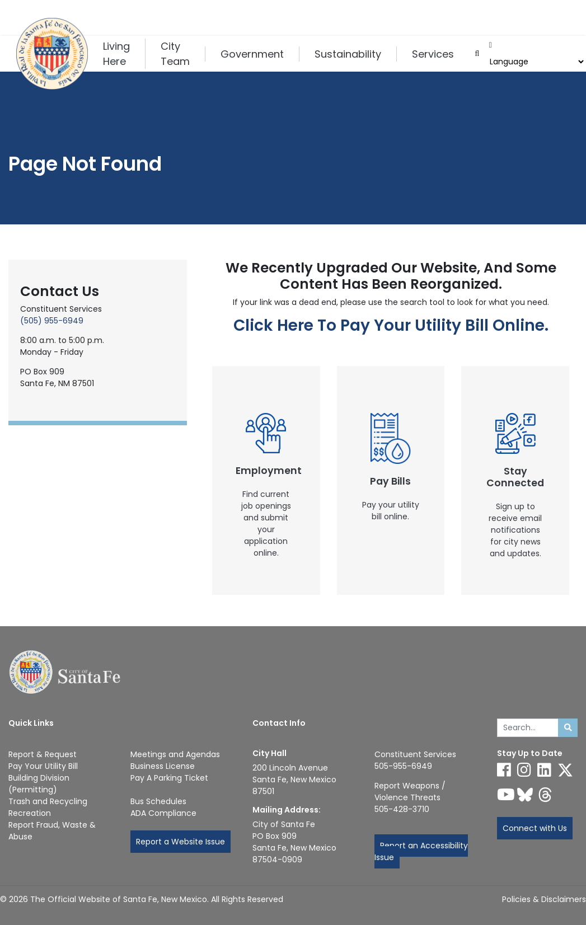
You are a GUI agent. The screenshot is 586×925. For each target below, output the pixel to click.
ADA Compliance (163, 813)
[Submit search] (568, 728)
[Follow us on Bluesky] (525, 794)
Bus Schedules (158, 801)
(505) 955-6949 (51, 320)
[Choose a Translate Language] (535, 62)
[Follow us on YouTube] (506, 794)
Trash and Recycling (47, 801)
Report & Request (42, 754)
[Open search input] (477, 54)
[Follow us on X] (565, 770)
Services (433, 54)
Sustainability (348, 54)
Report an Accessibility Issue (421, 851)
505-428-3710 (401, 809)
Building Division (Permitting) (38, 783)
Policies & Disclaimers (544, 899)
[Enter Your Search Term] (528, 728)
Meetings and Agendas (175, 754)
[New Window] (266, 480)
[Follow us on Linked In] (544, 770)
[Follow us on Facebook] (504, 770)
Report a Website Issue (180, 841)
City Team (175, 53)
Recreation (29, 813)
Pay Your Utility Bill (43, 766)
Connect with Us (535, 828)
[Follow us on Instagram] (524, 770)
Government (252, 54)
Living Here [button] (116, 53)
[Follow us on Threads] (545, 794)
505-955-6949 (403, 766)
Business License (162, 766)
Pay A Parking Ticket (169, 777)
